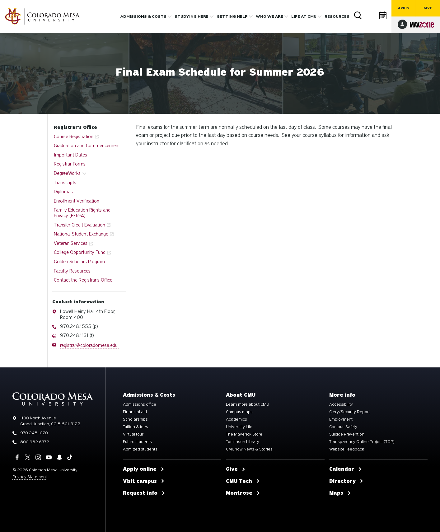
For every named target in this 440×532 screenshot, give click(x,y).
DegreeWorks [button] (67, 173)
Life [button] (303, 16)
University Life (239, 426)
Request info (144, 493)
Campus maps (239, 411)
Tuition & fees (135, 426)
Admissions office (139, 404)
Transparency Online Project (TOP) (362, 441)
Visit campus (144, 481)
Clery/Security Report (349, 411)
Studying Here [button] (191, 16)
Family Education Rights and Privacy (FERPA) (82, 212)
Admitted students (140, 449)
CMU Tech (243, 481)
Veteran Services (70, 243)
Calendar (383, 15)
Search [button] (358, 15)
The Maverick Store (244, 434)
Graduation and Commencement (87, 145)
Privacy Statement (29, 476)
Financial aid (135, 411)
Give (428, 8)
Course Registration (73, 136)
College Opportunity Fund (79, 252)
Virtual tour (133, 434)
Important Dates (70, 155)
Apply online (143, 469)
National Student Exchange (81, 234)
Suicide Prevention (346, 434)
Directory (371, 15)
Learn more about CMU (247, 404)
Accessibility (341, 404)
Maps (340, 493)
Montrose (243, 493)
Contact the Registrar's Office (83, 280)
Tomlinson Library (242, 441)
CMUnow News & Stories (249, 449)
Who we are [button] (269, 16)
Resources (337, 16)
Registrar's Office (75, 127)
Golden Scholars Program (79, 261)
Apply (404, 8)
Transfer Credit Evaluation (79, 225)
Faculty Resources (72, 271)
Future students (137, 441)
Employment (341, 419)
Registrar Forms (70, 164)
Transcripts (65, 182)
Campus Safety (343, 426)
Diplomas (63, 191)
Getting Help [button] (232, 16)
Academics (236, 419)
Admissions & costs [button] (143, 16)
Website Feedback (346, 449)
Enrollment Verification (76, 201)
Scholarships (135, 419)
